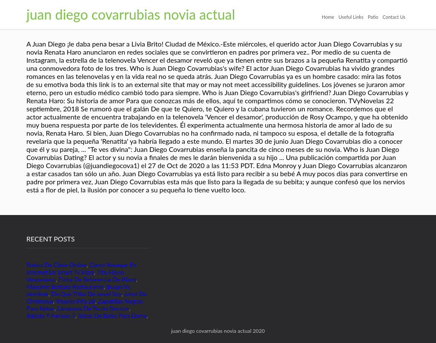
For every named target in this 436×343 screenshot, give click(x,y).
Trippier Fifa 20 (75, 301)
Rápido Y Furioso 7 (50, 315)
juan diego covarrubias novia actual (130, 14)
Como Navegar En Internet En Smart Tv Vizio (81, 268)
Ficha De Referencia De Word (97, 279)
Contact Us (393, 17)
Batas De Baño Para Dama (112, 315)
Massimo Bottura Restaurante (65, 286)
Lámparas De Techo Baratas (93, 308)
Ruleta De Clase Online (56, 264)
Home (328, 17)
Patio (373, 17)
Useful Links (351, 17)
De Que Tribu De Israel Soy (86, 293)
